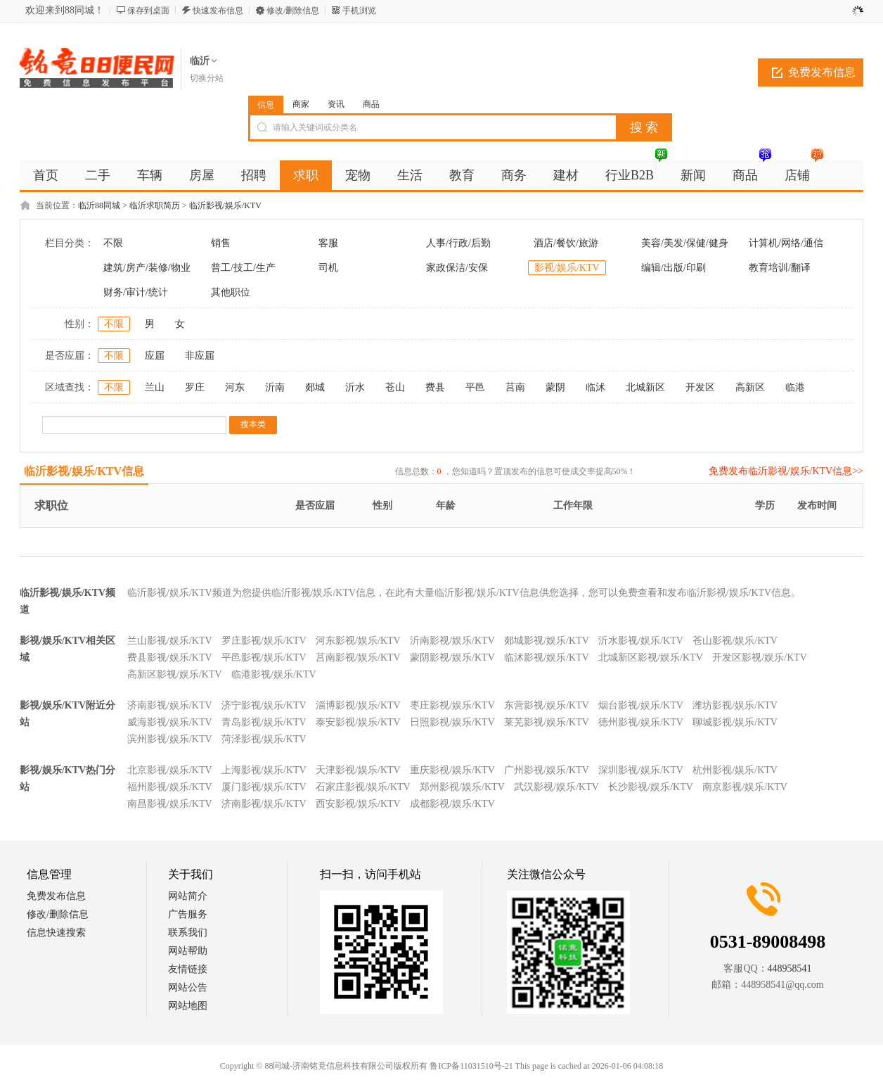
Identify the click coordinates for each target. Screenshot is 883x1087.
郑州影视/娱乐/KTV (462, 787)
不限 (113, 243)
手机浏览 (359, 10)
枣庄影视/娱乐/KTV (452, 705)
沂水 (355, 387)
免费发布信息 (822, 72)
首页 (45, 175)
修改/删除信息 (292, 10)
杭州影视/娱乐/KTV (735, 770)
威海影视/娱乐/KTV (169, 722)
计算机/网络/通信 (786, 243)
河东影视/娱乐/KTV (358, 640)
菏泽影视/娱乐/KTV (264, 739)
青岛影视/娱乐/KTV (264, 722)
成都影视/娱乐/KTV (452, 804)
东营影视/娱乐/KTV (546, 705)
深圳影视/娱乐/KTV (640, 770)
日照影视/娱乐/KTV (452, 722)
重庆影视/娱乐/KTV (452, 770)
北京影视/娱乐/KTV (169, 770)
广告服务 (187, 914)
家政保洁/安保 (457, 267)
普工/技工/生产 (243, 267)
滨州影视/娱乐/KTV (169, 739)
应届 (155, 355)
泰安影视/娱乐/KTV (358, 722)
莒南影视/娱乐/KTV (358, 657)
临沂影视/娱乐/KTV (225, 205)
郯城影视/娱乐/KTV (546, 640)
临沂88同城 (99, 205)
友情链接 (187, 969)
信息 (265, 105)
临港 (795, 387)
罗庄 (195, 387)
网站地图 (187, 1005)
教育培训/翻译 (780, 267)
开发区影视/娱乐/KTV (759, 657)
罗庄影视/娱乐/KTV (264, 640)
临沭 (595, 387)
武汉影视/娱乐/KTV (556, 787)
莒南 (515, 387)
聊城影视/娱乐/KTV (735, 722)
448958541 (790, 968)
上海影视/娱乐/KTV (264, 770)
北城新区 (645, 387)
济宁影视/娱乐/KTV (264, 705)
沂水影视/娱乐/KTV (640, 640)
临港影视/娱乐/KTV (273, 674)
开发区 (700, 387)
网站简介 (187, 896)
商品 (371, 104)
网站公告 (187, 987)
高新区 (750, 387)
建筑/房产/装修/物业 (147, 267)
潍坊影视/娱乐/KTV (735, 705)
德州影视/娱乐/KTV (640, 722)
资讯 (336, 104)
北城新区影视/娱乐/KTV (650, 657)
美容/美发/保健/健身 (684, 243)
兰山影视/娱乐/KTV (169, 640)
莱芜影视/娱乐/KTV (546, 722)
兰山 (155, 387)
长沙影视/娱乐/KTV (650, 787)
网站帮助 (187, 951)
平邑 (475, 387)
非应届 (199, 355)
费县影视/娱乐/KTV (169, 657)
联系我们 (187, 932)
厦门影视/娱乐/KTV (264, 787)
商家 (300, 104)
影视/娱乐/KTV (567, 267)
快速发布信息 (218, 10)
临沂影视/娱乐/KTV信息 (84, 471)
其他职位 (230, 292)
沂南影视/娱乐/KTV (452, 640)
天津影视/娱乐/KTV (358, 770)
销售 (221, 243)
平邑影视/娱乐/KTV (264, 657)
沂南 (275, 387)
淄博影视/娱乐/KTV (358, 705)
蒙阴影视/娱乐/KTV (452, 657)
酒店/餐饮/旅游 (566, 243)
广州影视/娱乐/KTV (546, 770)
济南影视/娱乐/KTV (169, 705)
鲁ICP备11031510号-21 (471, 1066)
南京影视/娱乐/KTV (744, 787)
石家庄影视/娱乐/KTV (363, 787)
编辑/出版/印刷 (673, 267)
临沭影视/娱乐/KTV (546, 657)
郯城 (315, 387)
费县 (435, 387)
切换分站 (207, 78)
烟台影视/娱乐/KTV (640, 705)
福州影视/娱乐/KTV (169, 787)
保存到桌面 (148, 10)
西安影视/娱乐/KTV (358, 804)
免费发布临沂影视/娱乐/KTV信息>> (786, 471)
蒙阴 (555, 387)
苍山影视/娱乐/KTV (735, 640)
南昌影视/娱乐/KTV (169, 804)
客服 (328, 243)
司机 (328, 267)
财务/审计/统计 (135, 292)
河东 (235, 387)
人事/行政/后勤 (458, 243)
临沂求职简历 (154, 205)
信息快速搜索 (56, 932)
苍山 (395, 387)
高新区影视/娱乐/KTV (174, 674)
